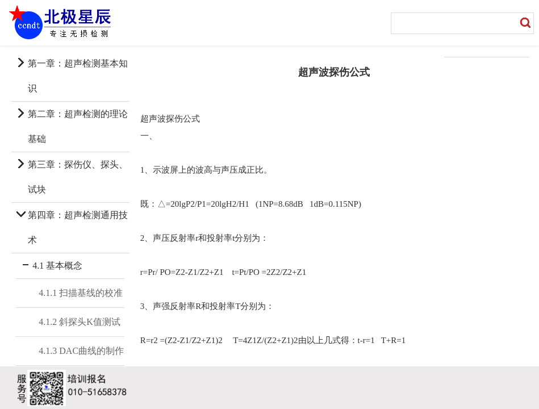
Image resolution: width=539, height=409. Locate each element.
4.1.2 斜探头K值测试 (79, 322)
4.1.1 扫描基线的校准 (81, 293)
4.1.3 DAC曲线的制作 (81, 351)
